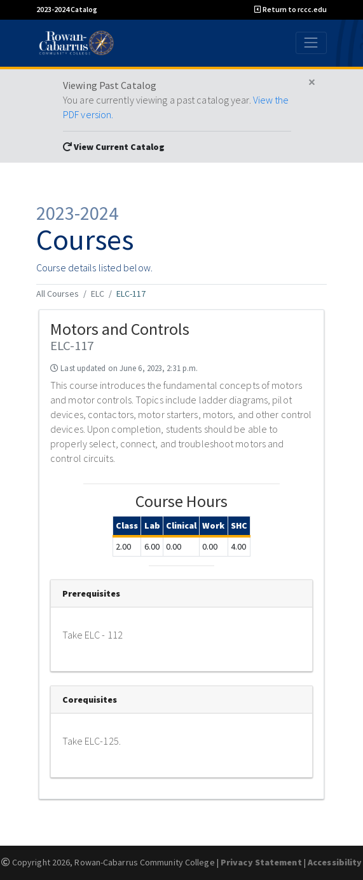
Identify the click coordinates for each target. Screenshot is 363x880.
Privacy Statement (261, 862)
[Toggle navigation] (311, 43)
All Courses (57, 293)
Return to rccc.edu (290, 9)
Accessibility (335, 862)
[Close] (312, 82)
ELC (97, 293)
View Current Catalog (114, 146)
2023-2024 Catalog (66, 9)
